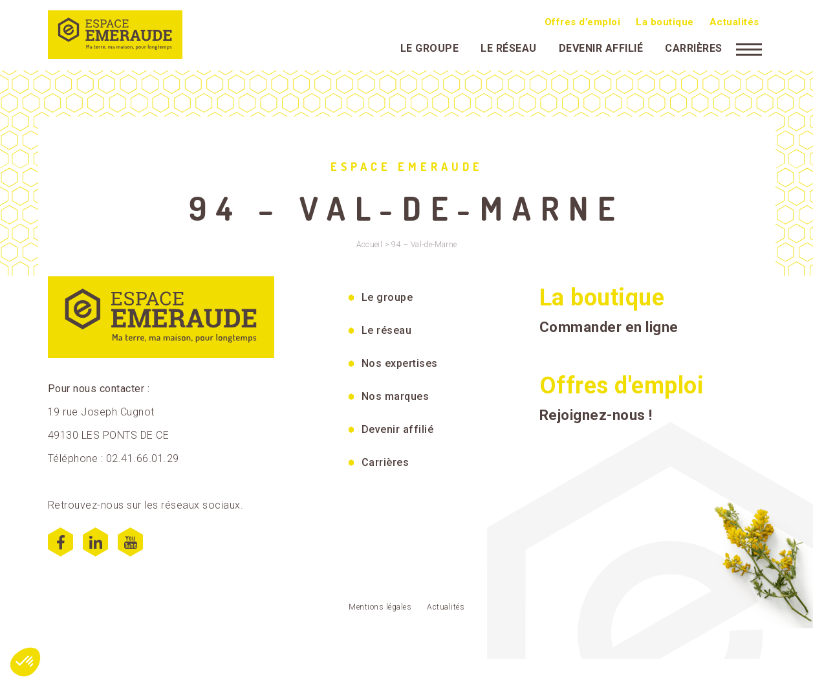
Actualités (734, 22)
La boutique (665, 22)
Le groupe (429, 48)
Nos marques (395, 396)
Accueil (369, 244)
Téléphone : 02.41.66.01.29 (113, 458)
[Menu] (749, 48)
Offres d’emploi (583, 22)
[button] (25, 662)
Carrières (693, 48)
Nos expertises (400, 363)
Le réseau (509, 48)
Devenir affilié (601, 48)
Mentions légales (380, 607)
